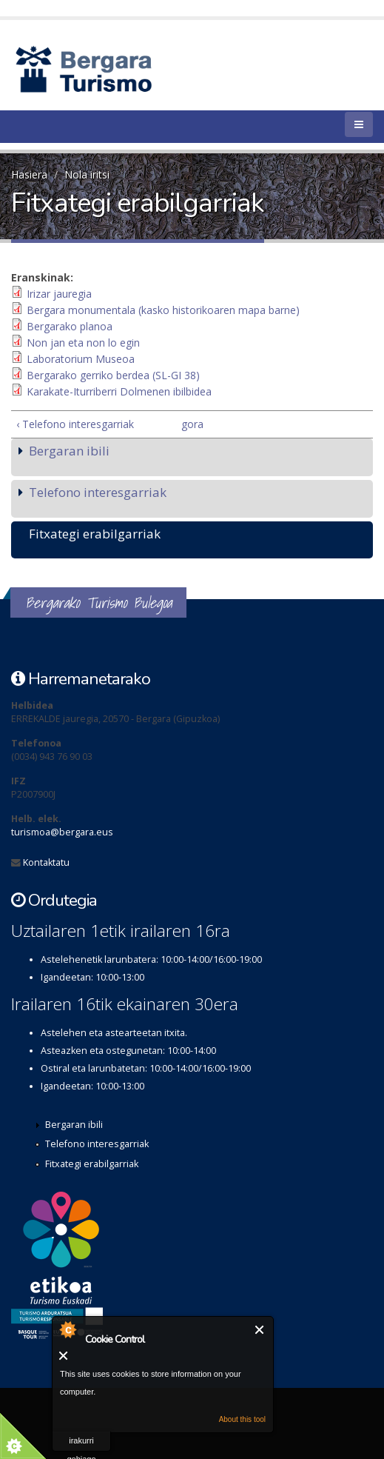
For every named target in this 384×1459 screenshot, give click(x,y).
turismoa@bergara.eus (62, 832)
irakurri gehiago (81, 1444)
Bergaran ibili (69, 450)
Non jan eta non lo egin (83, 342)
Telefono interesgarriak (97, 492)
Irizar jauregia (59, 294)
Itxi (260, 1330)
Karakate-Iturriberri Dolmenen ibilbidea (119, 391)
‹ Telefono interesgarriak (75, 424)
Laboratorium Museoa (81, 359)
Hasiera (29, 174)
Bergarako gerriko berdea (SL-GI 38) (113, 375)
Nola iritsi (87, 174)
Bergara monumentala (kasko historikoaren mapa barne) (163, 310)
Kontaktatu (46, 862)
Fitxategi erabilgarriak (95, 533)
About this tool (242, 1419)
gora (188, 424)
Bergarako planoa (69, 326)
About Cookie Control (67, 1329)
